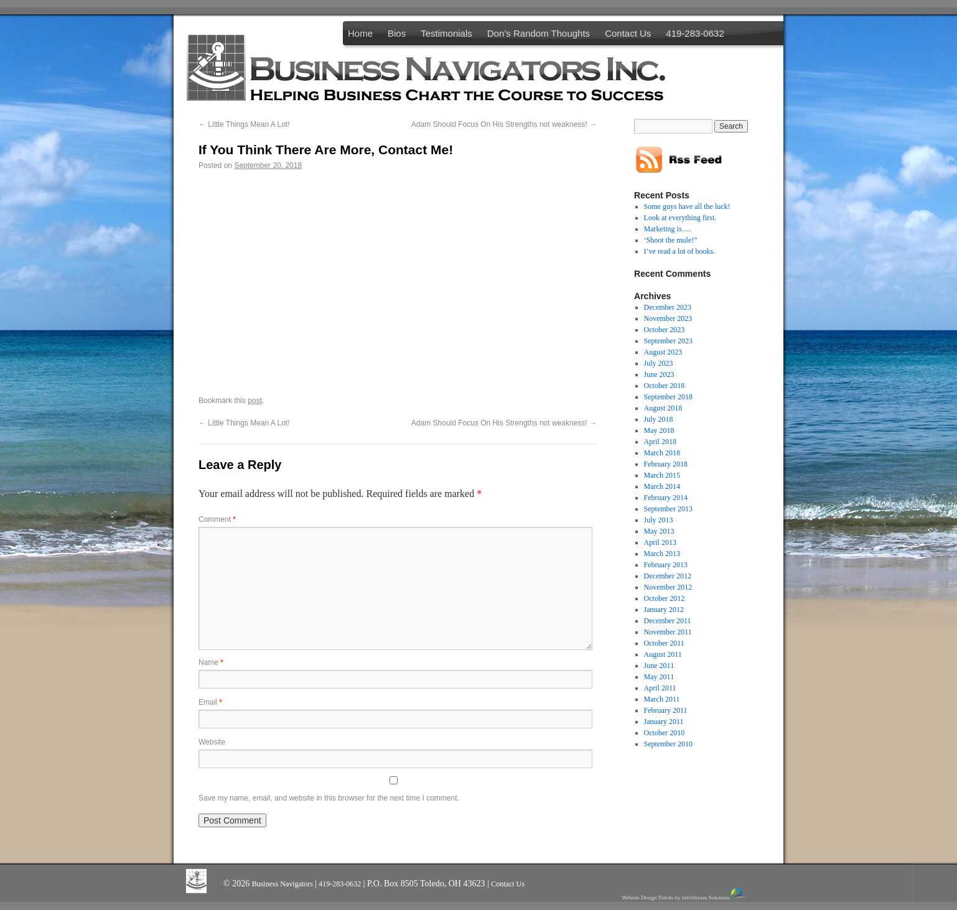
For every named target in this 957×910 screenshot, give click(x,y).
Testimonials (446, 33)
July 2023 (658, 363)
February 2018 (666, 464)
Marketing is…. (667, 229)
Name (210, 662)
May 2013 (659, 531)
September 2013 (668, 508)
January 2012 (664, 609)
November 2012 (668, 587)
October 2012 (664, 598)
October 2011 (664, 643)
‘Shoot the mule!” (671, 240)
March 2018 (662, 452)
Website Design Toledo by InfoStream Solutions (685, 894)
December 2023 (667, 307)
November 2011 (668, 632)
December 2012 (667, 576)
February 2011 (666, 710)
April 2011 (660, 688)
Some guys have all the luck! (687, 206)
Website (211, 742)
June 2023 (659, 374)
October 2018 (664, 385)
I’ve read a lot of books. (680, 251)
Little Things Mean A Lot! (244, 124)
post (255, 400)
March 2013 (662, 553)
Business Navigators (283, 884)
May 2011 (659, 676)
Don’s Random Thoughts (538, 33)
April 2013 (660, 542)
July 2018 (658, 419)
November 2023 (668, 318)
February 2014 (666, 497)
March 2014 (662, 486)
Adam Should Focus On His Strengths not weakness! (504, 124)
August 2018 (663, 408)
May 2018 (659, 430)
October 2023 (664, 329)
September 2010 (668, 744)
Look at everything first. (680, 217)
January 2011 (664, 721)
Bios (397, 33)
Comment (217, 519)
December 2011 (667, 620)
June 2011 (659, 665)
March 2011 (662, 699)
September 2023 (668, 341)
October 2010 (664, 732)
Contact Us (628, 33)
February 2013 (666, 564)
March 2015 (662, 475)
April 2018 (660, 441)
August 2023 (663, 352)
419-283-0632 (695, 33)
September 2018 (668, 396)
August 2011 (663, 654)
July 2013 (658, 520)
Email (210, 702)
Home (360, 33)
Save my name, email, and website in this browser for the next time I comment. (328, 798)
